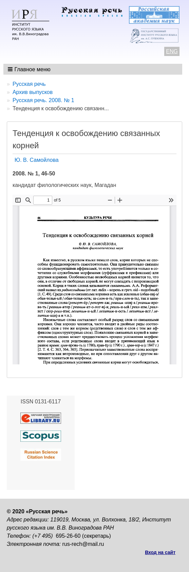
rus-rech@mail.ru (83, 544)
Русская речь (29, 84)
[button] (29, 69)
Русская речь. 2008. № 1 (43, 100)
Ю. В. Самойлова (37, 160)
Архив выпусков (33, 92)
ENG (172, 51)
